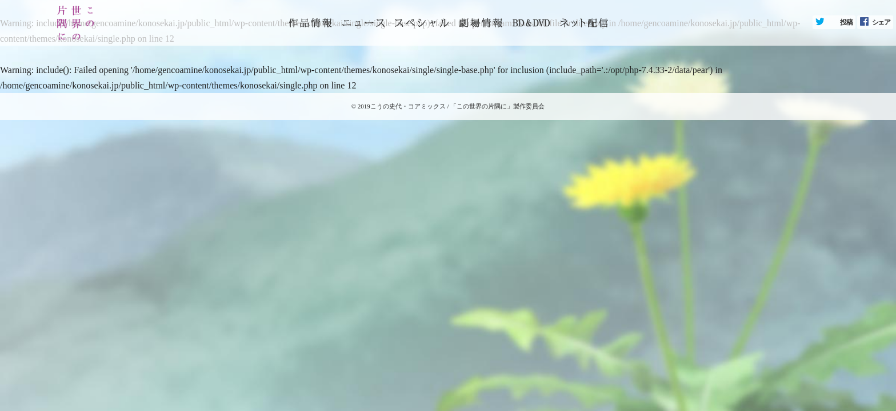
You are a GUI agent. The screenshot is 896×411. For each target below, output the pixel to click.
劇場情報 (480, 23)
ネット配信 (584, 23)
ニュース (363, 23)
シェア (881, 22)
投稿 (846, 22)
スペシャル (422, 23)
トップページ (310, 23)
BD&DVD (531, 23)
